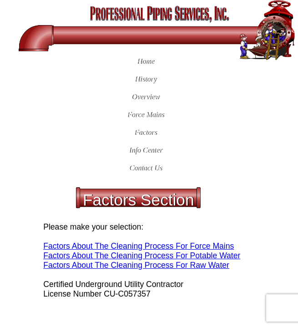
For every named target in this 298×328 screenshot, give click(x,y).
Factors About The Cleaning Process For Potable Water (141, 255)
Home (145, 61)
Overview (145, 97)
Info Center (145, 150)
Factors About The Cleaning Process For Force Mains (138, 246)
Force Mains (145, 114)
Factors (145, 132)
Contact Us (145, 168)
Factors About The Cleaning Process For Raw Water (136, 265)
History (145, 79)
